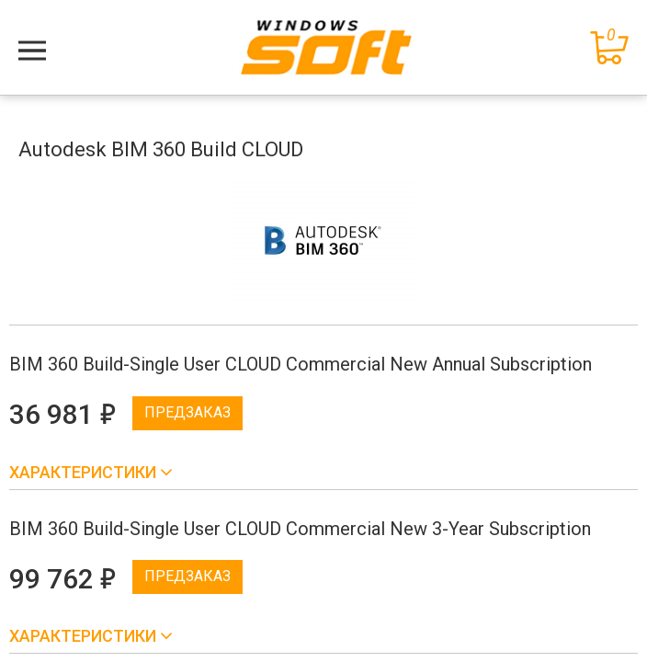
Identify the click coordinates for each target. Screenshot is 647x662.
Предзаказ (187, 412)
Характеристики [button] (84, 472)
